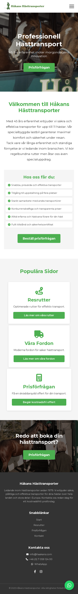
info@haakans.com (41, 554)
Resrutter (39, 525)
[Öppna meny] (71, 6)
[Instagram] (41, 571)
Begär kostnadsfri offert (39, 402)
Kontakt (39, 535)
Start (39, 519)
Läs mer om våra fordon (39, 358)
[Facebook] (35, 571)
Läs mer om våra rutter (39, 315)
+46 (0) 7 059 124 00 (40, 559)
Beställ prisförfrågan (39, 238)
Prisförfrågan (39, 67)
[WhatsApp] (69, 585)
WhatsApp (40, 564)
